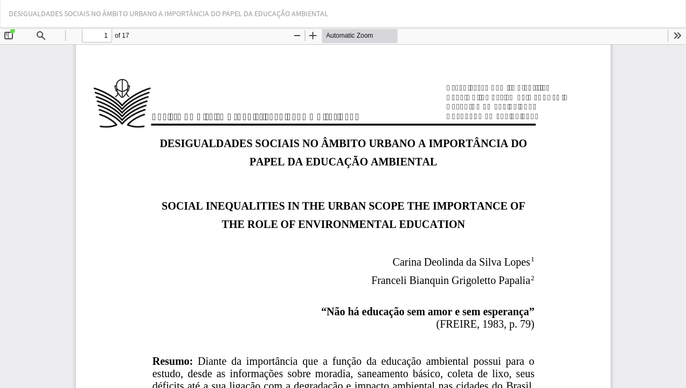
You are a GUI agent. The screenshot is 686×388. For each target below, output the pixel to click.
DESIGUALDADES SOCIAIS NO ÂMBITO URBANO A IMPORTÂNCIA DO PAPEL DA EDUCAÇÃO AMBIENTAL (168, 13)
